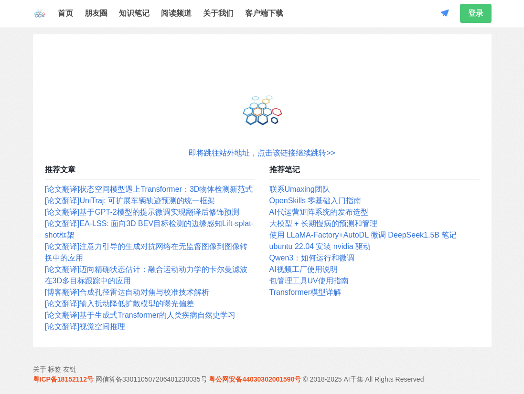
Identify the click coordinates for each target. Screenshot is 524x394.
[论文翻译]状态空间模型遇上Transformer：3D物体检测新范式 (149, 189)
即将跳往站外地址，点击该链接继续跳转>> (262, 153)
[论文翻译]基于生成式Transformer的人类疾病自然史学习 (140, 315)
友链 (69, 369)
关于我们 (218, 13)
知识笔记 (134, 13)
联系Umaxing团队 (299, 189)
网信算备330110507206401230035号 (151, 379)
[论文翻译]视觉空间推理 (85, 326)
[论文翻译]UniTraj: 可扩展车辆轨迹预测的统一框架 (130, 201)
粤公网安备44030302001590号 (255, 379)
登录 (475, 13)
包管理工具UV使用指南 (309, 281)
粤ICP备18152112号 (63, 379)
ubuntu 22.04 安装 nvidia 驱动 (320, 246)
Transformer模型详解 (305, 292)
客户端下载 (264, 13)
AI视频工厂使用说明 (303, 269)
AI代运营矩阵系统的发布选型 (318, 212)
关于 (39, 369)
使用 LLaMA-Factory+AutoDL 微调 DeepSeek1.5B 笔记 (363, 235)
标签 (54, 369)
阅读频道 (176, 13)
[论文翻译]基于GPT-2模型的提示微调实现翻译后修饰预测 (142, 212)
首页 (65, 13)
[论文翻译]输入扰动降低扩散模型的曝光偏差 (119, 304)
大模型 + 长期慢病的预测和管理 (323, 223)
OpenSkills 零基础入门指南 (315, 201)
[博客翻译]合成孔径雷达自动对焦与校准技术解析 (127, 292)
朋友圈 (96, 13)
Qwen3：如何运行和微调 (312, 258)
